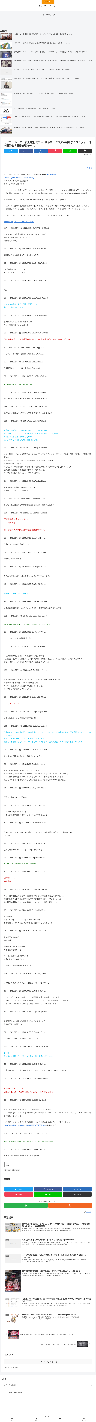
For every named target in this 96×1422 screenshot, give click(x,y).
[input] (48, 1385)
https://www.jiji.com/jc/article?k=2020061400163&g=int (25, 1125)
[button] (91, 1385)
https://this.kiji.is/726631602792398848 (19, 222)
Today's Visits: (12, 1392)
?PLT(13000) (51, 174)
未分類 (6, 1179)
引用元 (89, 168)
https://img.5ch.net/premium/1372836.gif (19, 178)
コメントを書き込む (48, 1361)
